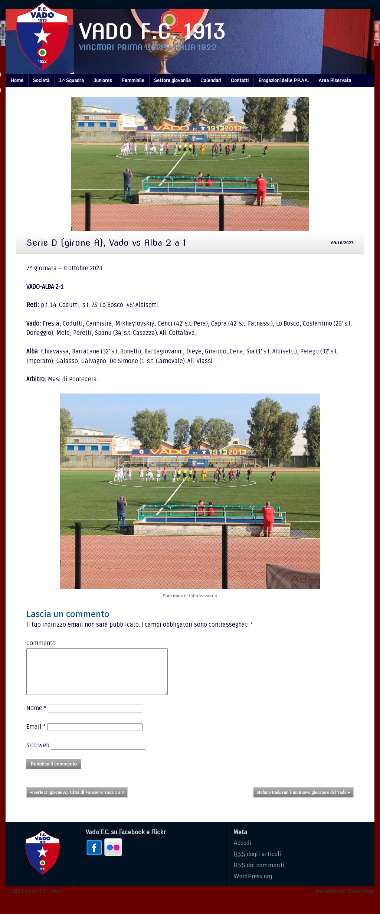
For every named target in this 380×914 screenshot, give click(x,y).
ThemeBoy (360, 900)
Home (16, 80)
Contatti (240, 80)
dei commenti (259, 874)
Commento (41, 643)
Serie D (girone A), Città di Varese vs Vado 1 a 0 (77, 801)
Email (36, 736)
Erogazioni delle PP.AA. (283, 80)
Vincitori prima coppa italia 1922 (147, 47)
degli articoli (257, 863)
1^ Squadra (71, 80)
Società (41, 80)
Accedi (242, 851)
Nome (36, 717)
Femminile (133, 80)
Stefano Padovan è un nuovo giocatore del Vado (303, 801)
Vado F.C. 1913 (152, 31)
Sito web (37, 754)
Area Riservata (334, 80)
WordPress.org (252, 885)
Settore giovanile (172, 80)
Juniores (103, 80)
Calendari (210, 80)
